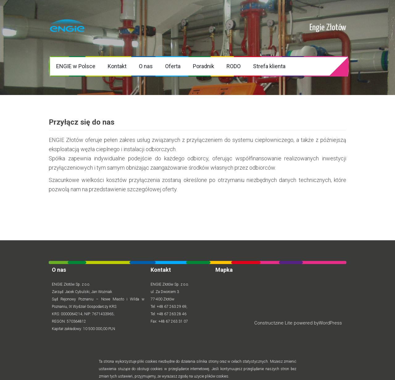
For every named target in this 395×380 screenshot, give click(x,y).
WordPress (330, 323)
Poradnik (203, 66)
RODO (234, 66)
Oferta (173, 66)
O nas (146, 66)
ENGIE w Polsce (75, 66)
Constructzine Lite (274, 323)
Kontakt (117, 66)
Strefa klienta (269, 66)
